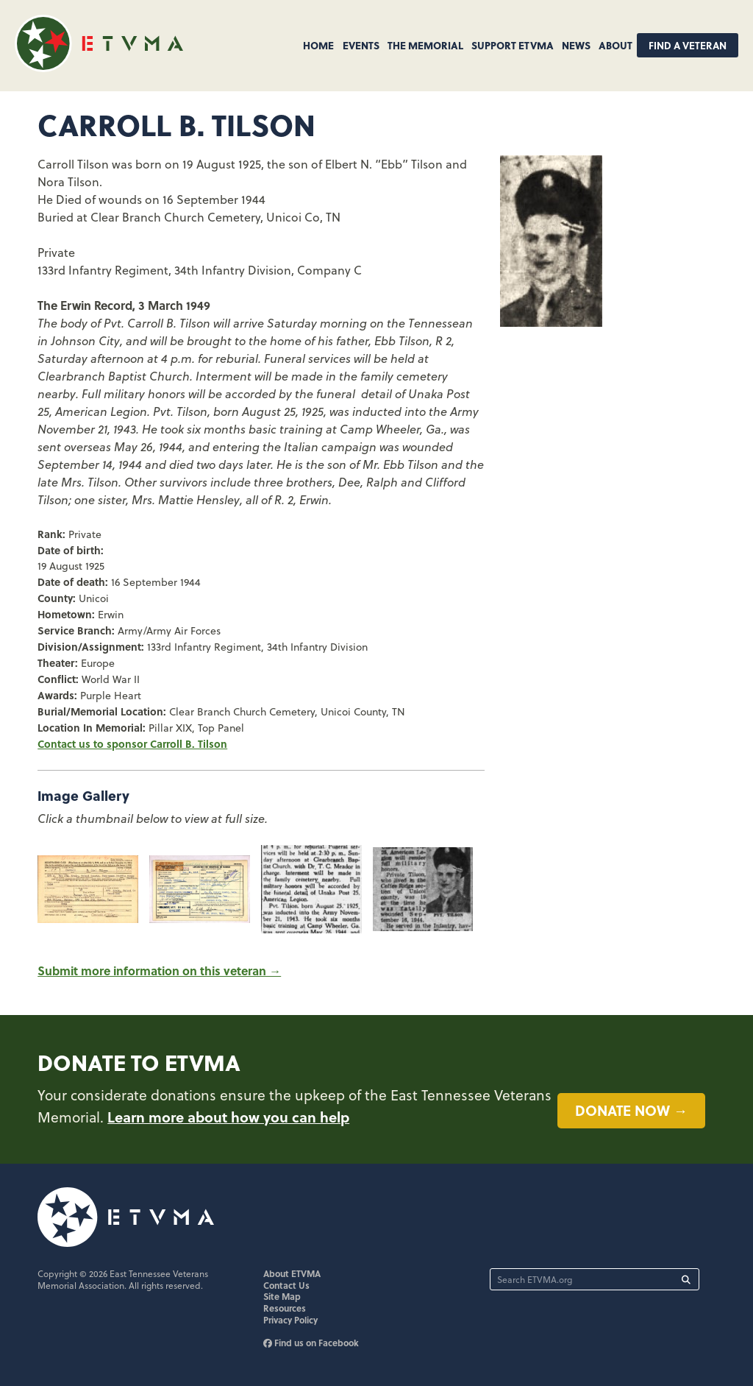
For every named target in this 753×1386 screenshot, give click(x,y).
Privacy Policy (290, 1319)
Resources (284, 1308)
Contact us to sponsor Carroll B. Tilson (132, 743)
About (615, 45)
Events (361, 45)
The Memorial (425, 45)
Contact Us (286, 1285)
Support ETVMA (512, 45)
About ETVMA (292, 1273)
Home (318, 45)
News (576, 45)
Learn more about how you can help (228, 1116)
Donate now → (631, 1110)
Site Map (282, 1296)
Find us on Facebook (311, 1342)
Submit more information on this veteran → (159, 970)
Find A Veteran (688, 45)
